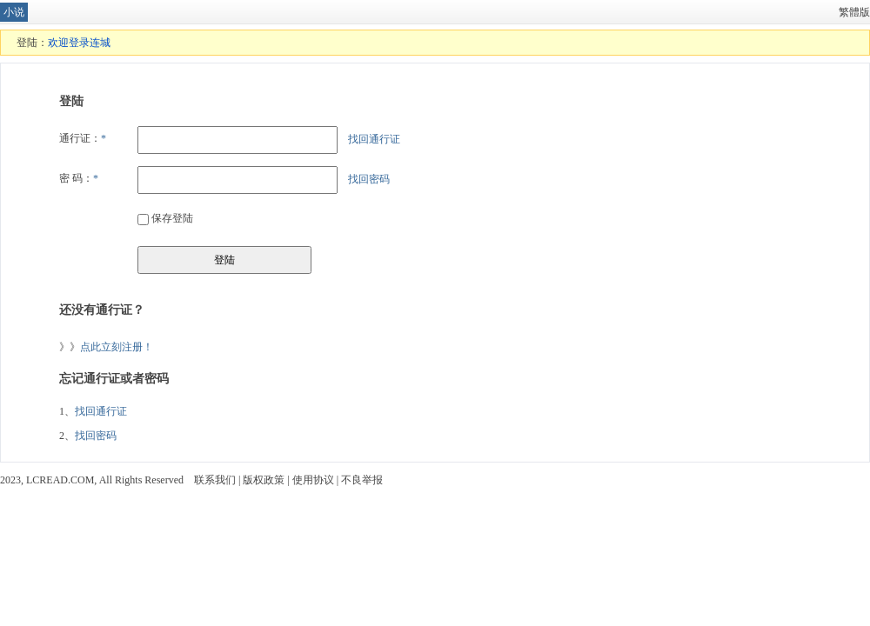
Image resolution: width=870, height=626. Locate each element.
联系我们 (215, 480)
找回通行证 (374, 139)
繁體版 (854, 12)
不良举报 (362, 480)
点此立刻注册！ (116, 347)
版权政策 (263, 480)
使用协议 (313, 480)
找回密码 (369, 179)
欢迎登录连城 (79, 43)
